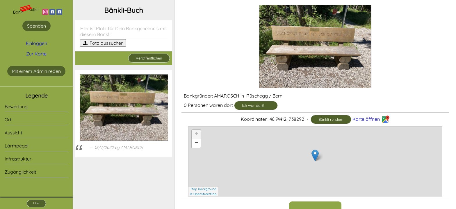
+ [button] (196, 134)
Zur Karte (36, 54)
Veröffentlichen (149, 58)
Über (36, 203)
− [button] (196, 143)
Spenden (36, 26)
